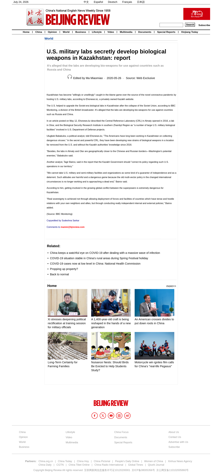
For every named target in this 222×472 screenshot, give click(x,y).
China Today (65, 461)
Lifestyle (97, 32)
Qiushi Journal (156, 464)
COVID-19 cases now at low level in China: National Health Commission (95, 263)
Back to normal (59, 274)
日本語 (141, 2)
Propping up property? (64, 269)
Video (110, 32)
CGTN (60, 464)
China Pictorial (102, 461)
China (38, 32)
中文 (86, 2)
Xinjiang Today (189, 32)
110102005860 (177, 470)
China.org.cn (46, 461)
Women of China (153, 461)
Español (98, 2)
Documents (144, 32)
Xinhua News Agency (180, 461)
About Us (173, 432)
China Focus (121, 432)
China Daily (45, 464)
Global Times (135, 464)
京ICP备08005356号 (143, 470)
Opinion (52, 32)
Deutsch (112, 2)
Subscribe (204, 25)
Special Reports (166, 32)
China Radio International (108, 464)
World (66, 32)
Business (80, 32)
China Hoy (83, 461)
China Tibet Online (79, 464)
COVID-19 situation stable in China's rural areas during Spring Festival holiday (99, 258)
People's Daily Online (127, 461)
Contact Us (174, 437)
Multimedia (126, 32)
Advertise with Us (178, 442)
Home (26, 32)
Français (127, 2)
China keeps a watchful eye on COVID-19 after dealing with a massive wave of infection (105, 252)
